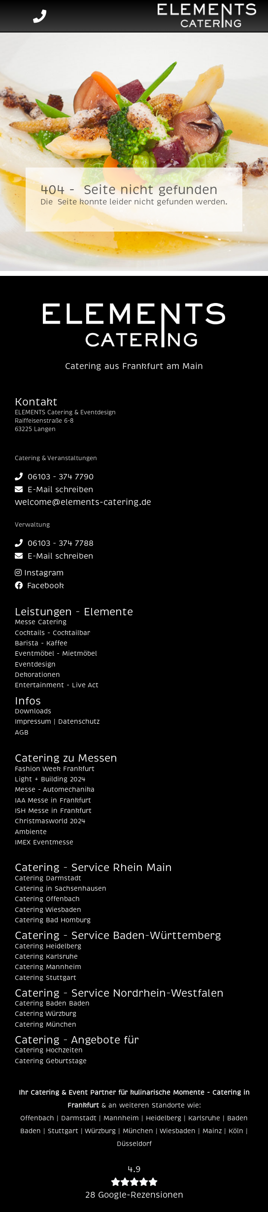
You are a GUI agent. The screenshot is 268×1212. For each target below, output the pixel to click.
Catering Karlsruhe (46, 956)
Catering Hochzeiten (49, 1050)
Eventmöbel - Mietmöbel (56, 653)
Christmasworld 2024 (50, 821)
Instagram (39, 573)
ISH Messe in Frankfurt (53, 811)
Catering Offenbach (47, 899)
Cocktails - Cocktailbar (52, 633)
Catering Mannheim (48, 967)
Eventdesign (35, 664)
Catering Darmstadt (48, 878)
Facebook (39, 585)
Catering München (45, 1024)
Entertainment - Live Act (57, 685)
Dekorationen (37, 675)
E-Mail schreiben (54, 489)
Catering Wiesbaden (48, 910)
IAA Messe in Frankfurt (53, 800)
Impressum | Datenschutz (57, 721)
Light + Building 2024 (50, 779)
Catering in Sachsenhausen (60, 888)
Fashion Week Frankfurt (55, 769)
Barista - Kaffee (41, 643)
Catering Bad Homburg (53, 920)
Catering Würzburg (45, 1014)
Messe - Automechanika (55, 789)
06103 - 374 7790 (54, 476)
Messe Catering (41, 622)
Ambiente (31, 832)
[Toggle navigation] (16, 16)
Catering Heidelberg (48, 946)
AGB (22, 732)
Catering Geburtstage (51, 1061)
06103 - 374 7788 (54, 543)
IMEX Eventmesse (44, 842)
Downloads (33, 711)
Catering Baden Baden (52, 1003)
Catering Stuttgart (45, 978)
